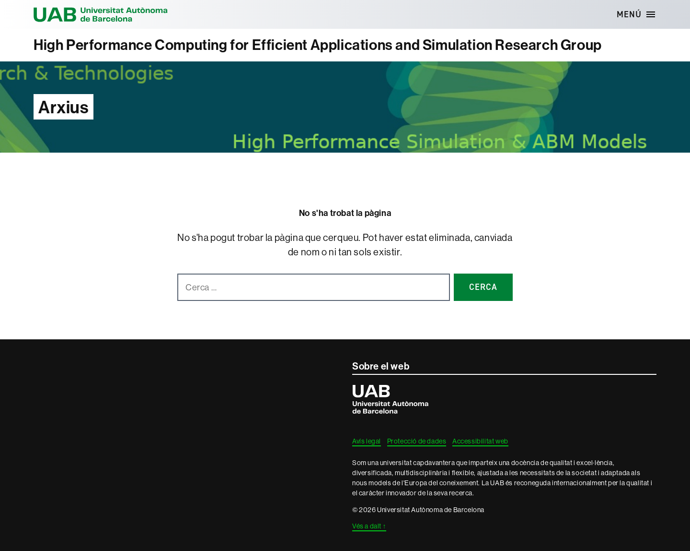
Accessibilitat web (480, 441)
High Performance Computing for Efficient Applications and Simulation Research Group (318, 45)
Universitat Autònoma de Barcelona (101, 14)
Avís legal (366, 441)
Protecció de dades (417, 441)
